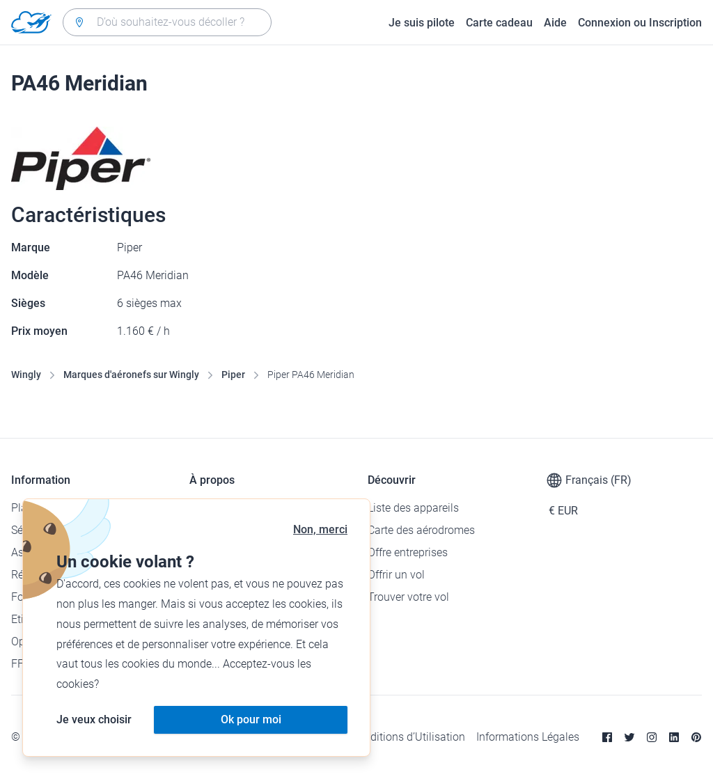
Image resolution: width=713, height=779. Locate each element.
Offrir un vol (396, 574)
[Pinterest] (696, 737)
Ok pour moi (251, 719)
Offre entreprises (408, 552)
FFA (20, 663)
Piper (233, 374)
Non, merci (320, 529)
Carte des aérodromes (421, 530)
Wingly (26, 374)
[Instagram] (651, 737)
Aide (555, 22)
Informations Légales (527, 736)
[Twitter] (629, 737)
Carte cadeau (499, 22)
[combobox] (167, 22)
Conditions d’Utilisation (408, 736)
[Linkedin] (674, 737)
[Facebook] (607, 737)
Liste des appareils (413, 507)
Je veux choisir (94, 719)
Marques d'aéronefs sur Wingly (131, 374)
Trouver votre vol (408, 597)
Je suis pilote (422, 22)
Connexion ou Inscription (640, 22)
